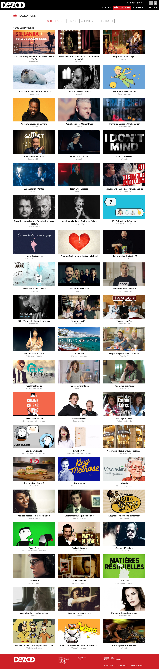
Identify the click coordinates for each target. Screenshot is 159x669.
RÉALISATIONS (64, 659)
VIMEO (80, 659)
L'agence (138, 7)
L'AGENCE (62, 661)
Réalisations (122, 7)
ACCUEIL (62, 657)
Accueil (106, 7)
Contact (152, 7)
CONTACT (62, 663)
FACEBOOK (82, 657)
